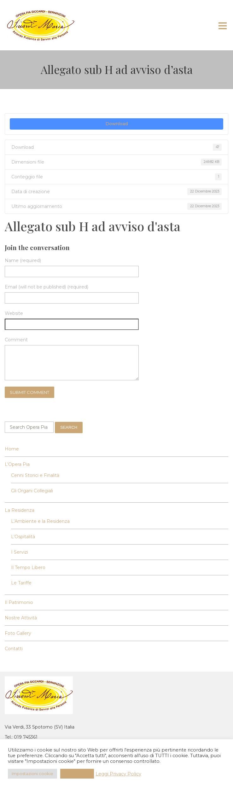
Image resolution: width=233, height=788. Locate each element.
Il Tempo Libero (28, 567)
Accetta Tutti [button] (77, 773)
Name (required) (23, 260)
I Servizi (19, 552)
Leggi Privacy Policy (118, 774)
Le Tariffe (21, 583)
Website (14, 313)
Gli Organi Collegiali (32, 491)
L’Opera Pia (17, 464)
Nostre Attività (21, 618)
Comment (16, 340)
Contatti (14, 648)
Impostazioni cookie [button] (32, 773)
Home (12, 449)
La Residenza (19, 510)
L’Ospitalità (23, 536)
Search (68, 427)
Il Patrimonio (19, 602)
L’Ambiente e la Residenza (40, 521)
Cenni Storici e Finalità (35, 475)
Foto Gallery (18, 633)
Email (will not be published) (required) (46, 287)
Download (117, 123)
